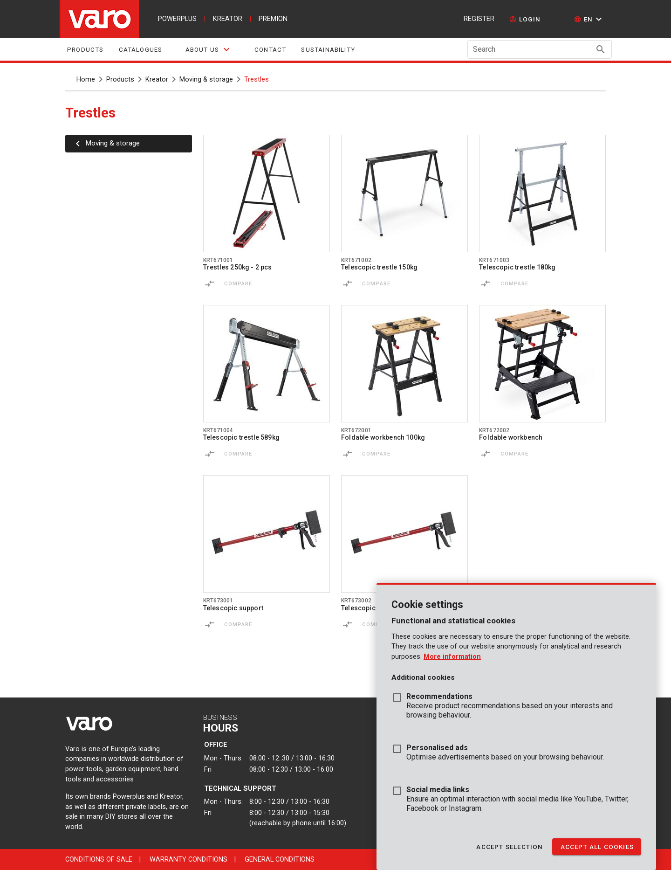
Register (479, 19)
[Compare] (209, 283)
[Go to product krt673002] (404, 534)
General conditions (280, 859)
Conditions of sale (98, 859)
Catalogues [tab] (140, 49)
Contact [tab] (270, 49)
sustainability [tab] (328, 49)
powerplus (177, 19)
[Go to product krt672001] (404, 363)
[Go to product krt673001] (266, 534)
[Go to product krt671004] (266, 363)
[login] (525, 19)
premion (273, 19)
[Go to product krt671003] (542, 193)
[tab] (208, 49)
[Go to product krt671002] (404, 193)
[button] (589, 19)
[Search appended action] (600, 49)
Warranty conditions (188, 859)
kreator (227, 19)
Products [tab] (85, 49)
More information (452, 657)
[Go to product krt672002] (542, 363)
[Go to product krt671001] (266, 193)
